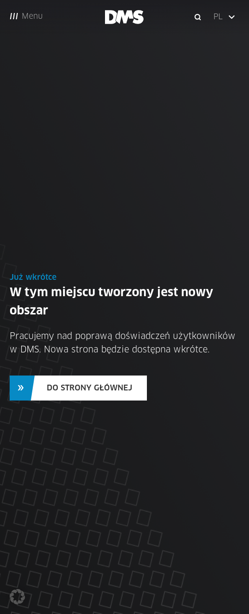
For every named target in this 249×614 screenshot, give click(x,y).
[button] (224, 17)
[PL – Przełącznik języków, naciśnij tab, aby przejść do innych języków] (224, 17)
